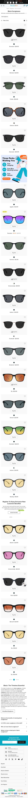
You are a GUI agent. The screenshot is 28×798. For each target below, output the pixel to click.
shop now (21, 2)
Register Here (15, 512)
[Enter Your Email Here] (9, 742)
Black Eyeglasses (5, 16)
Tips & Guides (4, 781)
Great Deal (3, 767)
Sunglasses (12, 8)
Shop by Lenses (4, 774)
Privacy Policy (13, 796)
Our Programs (4, 784)
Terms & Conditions (20, 796)
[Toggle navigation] (1, 5)
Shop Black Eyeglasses (7, 711)
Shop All (2, 763)
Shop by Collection (5, 770)
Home (8, 8)
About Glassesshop (5, 777)
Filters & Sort (6, 20)
